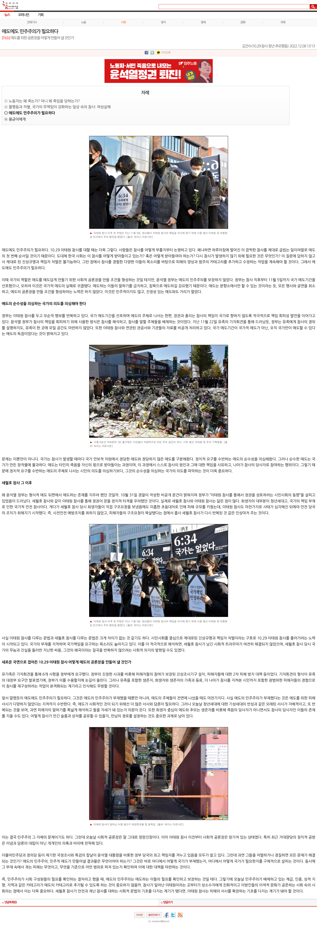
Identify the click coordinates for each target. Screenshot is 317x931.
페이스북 (166, 915)
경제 (203, 22)
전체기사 (32, 22)
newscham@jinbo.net (160, 921)
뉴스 (7, 14)
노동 (83, 22)
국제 (282, 22)
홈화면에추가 (154, 915)
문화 (242, 22)
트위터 (173, 915)
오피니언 (23, 14)
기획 (40, 14)
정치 (163, 22)
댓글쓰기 (168, 902)
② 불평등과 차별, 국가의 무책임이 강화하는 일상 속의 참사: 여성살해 (57, 107)
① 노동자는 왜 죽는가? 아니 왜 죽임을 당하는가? (42, 101)
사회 (123, 22)
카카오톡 (166, 52)
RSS (180, 915)
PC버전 (139, 915)
